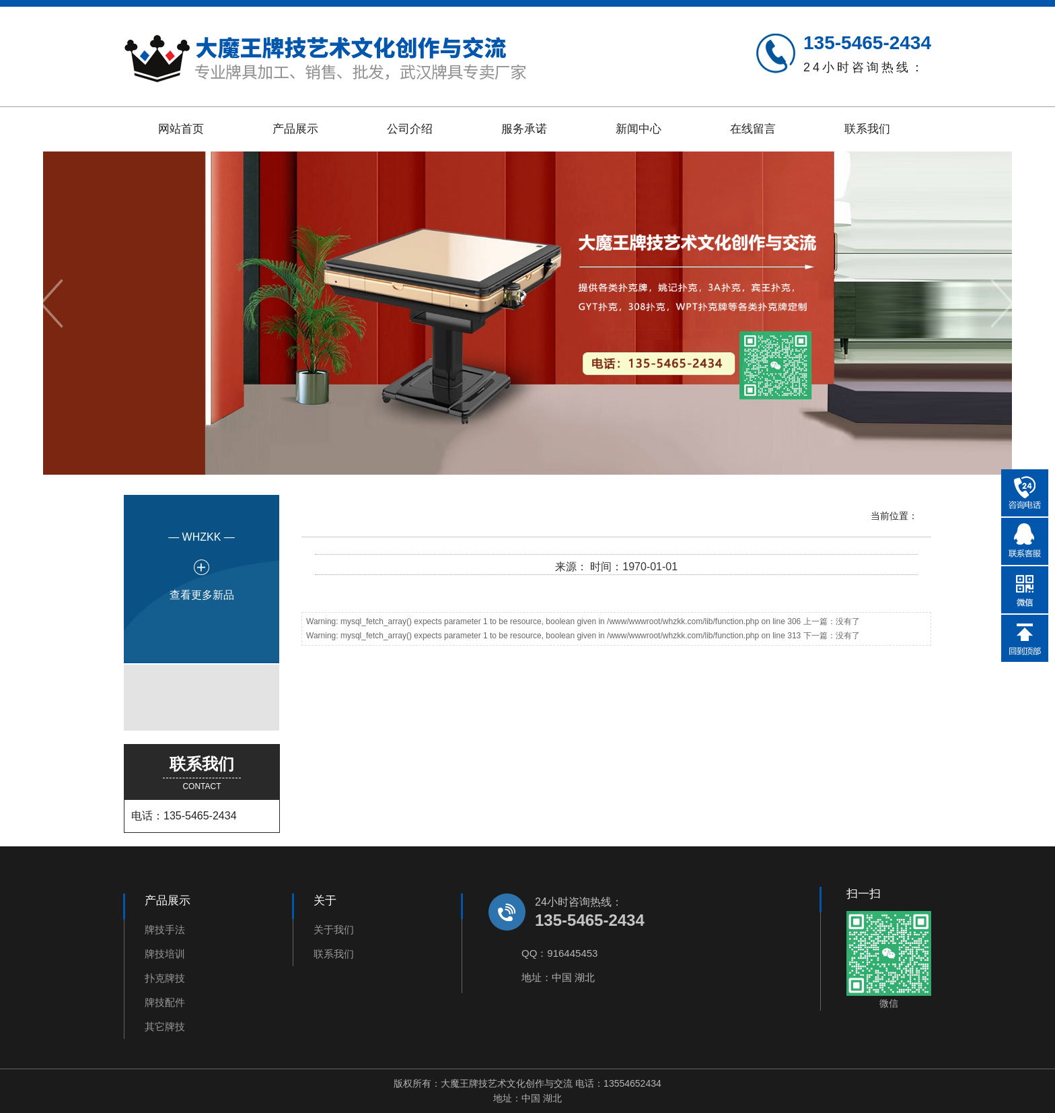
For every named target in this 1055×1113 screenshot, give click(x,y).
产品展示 (295, 129)
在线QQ (1024, 541)
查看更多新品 (202, 595)
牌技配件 (165, 1002)
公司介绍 (410, 129)
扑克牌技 (165, 978)
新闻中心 (638, 129)
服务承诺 (524, 129)
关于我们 (334, 929)
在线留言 (753, 129)
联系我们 (867, 129)
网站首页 (181, 129)
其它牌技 (165, 1026)
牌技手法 (165, 929)
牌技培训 (165, 953)
